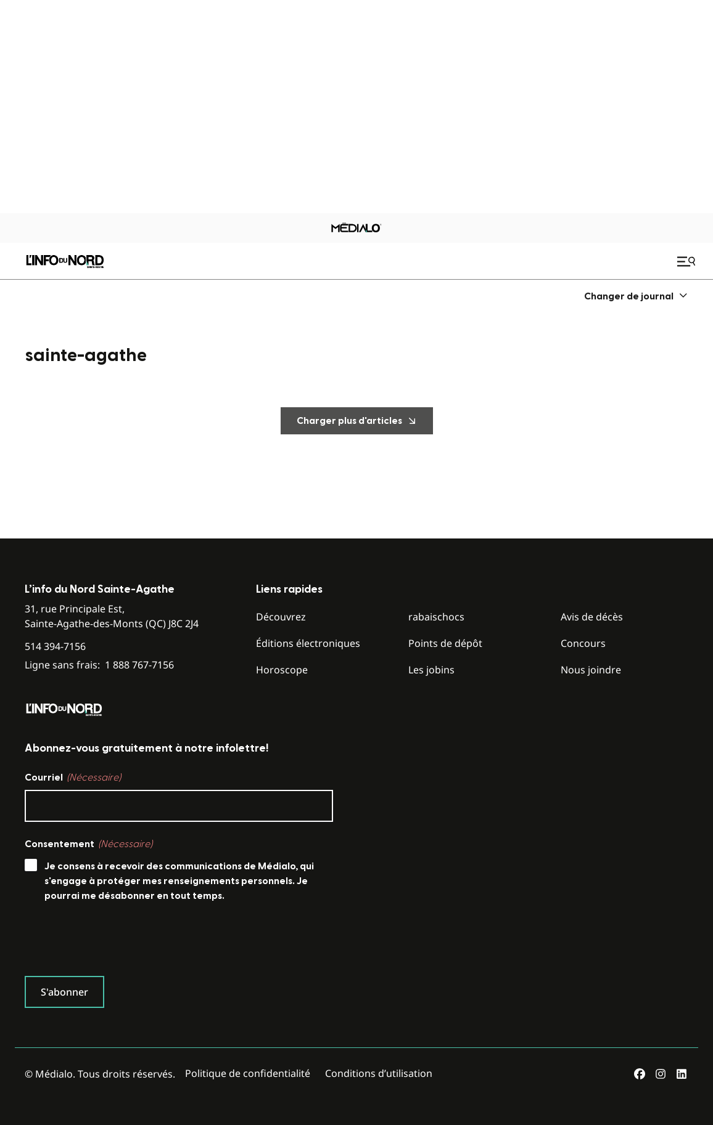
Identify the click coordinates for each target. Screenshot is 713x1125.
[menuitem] (636, 296)
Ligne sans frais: (99, 665)
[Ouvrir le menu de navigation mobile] (687, 261)
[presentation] (118, 942)
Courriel (73, 777)
